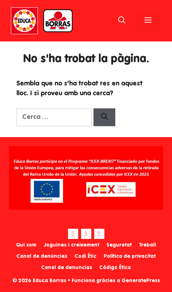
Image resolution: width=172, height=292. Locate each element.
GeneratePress (140, 280)
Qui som (26, 245)
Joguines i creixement (71, 245)
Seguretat (119, 245)
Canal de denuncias (66, 267)
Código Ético (115, 267)
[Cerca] (104, 117)
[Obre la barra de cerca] (122, 21)
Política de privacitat (130, 256)
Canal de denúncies (41, 256)
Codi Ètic (85, 256)
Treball (147, 245)
